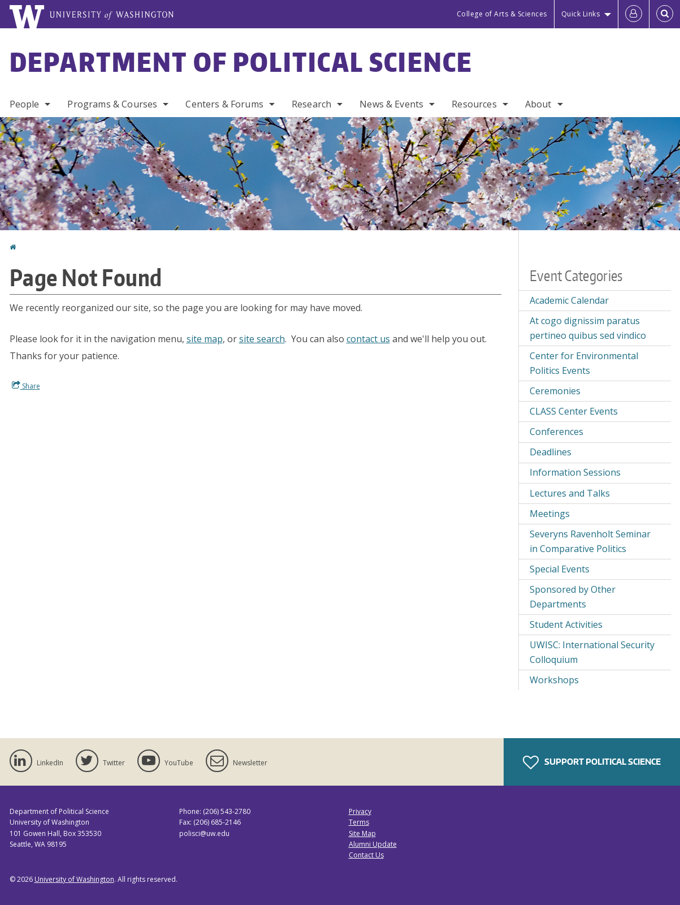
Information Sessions (575, 472)
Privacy (360, 811)
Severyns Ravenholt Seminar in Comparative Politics (590, 541)
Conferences (556, 431)
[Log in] (633, 14)
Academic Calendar (569, 300)
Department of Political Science (241, 62)
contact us (368, 339)
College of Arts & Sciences (502, 14)
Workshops (554, 680)
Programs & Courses (112, 104)
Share (26, 386)
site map (205, 339)
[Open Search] (664, 14)
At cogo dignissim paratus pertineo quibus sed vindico (588, 328)
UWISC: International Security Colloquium (592, 652)
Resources (474, 104)
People (25, 104)
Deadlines (550, 452)
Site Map (362, 833)
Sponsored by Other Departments (573, 596)
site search (262, 339)
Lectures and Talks (570, 493)
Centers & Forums (224, 104)
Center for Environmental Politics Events (584, 363)
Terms (359, 822)
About (538, 104)
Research (311, 104)
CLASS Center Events (574, 411)
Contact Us (366, 855)
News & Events (391, 104)
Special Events (560, 569)
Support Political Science (592, 762)
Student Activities (566, 624)
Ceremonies (555, 391)
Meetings (550, 513)
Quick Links (580, 14)
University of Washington (74, 879)
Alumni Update (373, 844)
